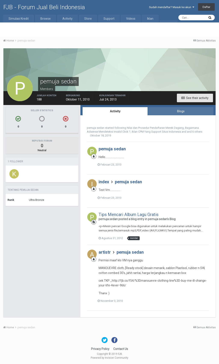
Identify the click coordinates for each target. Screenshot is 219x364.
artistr (105, 252)
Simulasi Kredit (19, 18)
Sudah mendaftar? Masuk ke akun (171, 7)
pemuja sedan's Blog (162, 219)
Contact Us (120, 349)
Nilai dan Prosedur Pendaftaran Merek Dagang (155, 127)
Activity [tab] (115, 111)
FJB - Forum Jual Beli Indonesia (44, 7)
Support (109, 18)
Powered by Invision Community (109, 357)
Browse (45, 18)
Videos (130, 18)
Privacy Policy (100, 349)
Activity (67, 18)
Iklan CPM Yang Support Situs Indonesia (156, 131)
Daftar (206, 7)
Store (88, 18)
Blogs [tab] (181, 111)
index (104, 181)
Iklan (150, 18)
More (168, 24)
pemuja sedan (95, 127)
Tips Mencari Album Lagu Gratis (128, 214)
